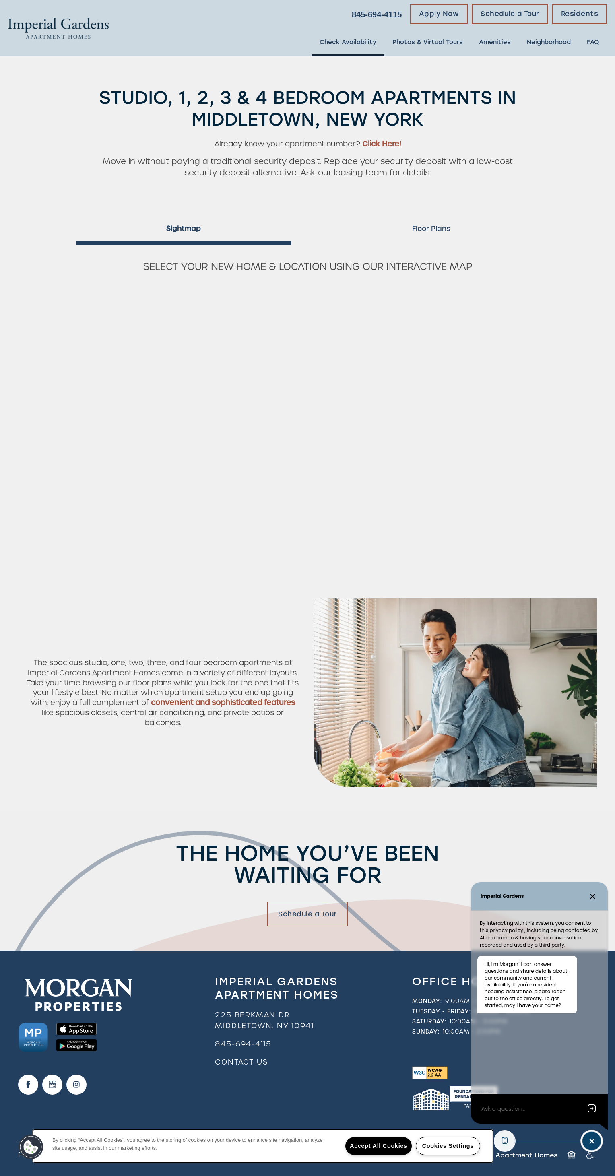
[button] (439, 14)
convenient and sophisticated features (223, 702)
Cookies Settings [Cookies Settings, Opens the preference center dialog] (448, 1146)
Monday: (427, 1001)
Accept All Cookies (378, 1146)
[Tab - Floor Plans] (431, 228)
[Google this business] (52, 1085)
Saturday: (429, 1021)
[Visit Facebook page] (28, 1085)
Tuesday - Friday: (441, 1011)
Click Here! (381, 144)
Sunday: (426, 1031)
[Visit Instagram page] (76, 1085)
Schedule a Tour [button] (307, 914)
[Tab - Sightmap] (183, 228)
